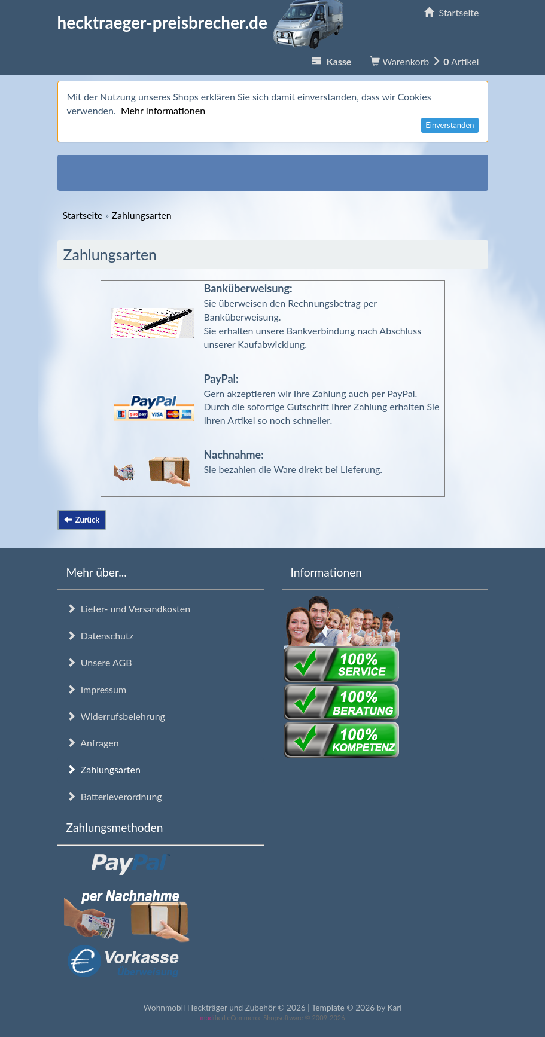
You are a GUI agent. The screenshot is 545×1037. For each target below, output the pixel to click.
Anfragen (92, 742)
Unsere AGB (99, 662)
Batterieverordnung (114, 796)
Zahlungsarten (103, 769)
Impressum (96, 689)
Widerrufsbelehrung (115, 716)
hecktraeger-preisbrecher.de (204, 22)
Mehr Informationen (163, 110)
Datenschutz (99, 635)
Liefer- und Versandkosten (128, 608)
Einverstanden (449, 125)
